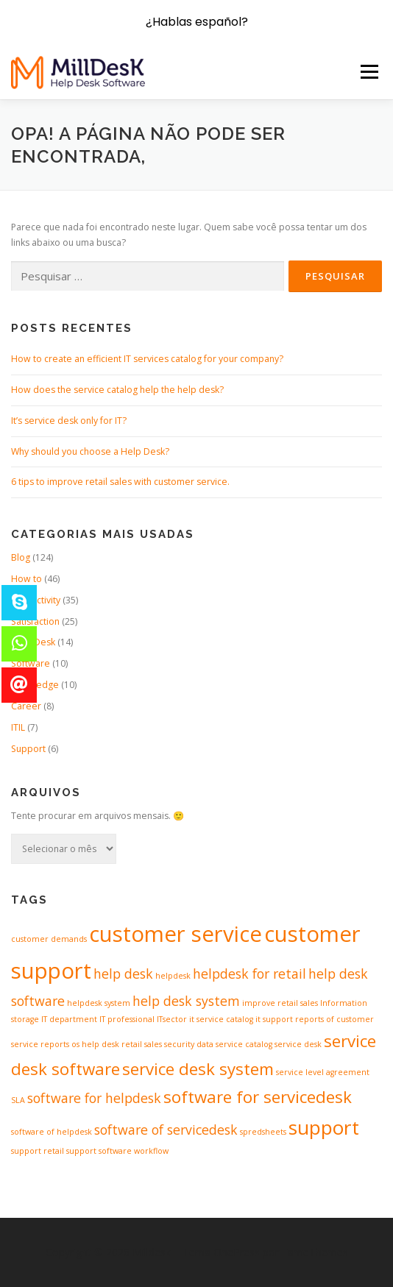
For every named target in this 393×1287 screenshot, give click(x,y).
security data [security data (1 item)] (188, 1044)
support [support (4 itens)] (323, 1127)
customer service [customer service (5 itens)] (175, 934)
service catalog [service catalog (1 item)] (244, 1044)
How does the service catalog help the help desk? (117, 389)
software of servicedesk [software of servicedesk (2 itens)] (166, 1129)
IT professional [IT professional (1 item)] (127, 1019)
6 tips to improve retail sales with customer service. (120, 481)
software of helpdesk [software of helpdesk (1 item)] (51, 1132)
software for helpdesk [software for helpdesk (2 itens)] (94, 1098)
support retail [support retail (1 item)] (37, 1151)
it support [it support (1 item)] (274, 1019)
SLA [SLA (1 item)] (18, 1100)
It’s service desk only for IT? (69, 420)
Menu (368, 71)
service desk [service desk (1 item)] (298, 1044)
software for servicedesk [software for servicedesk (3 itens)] (257, 1096)
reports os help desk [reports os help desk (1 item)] (79, 1044)
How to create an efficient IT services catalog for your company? (147, 358)
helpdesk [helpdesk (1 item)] (173, 976)
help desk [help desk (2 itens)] (123, 973)
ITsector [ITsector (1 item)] (172, 1019)
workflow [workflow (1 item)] (151, 1151)
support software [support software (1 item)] (99, 1151)
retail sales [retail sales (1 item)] (141, 1044)
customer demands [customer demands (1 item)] (49, 939)
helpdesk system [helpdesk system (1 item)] (98, 1003)
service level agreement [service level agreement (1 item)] (322, 1072)
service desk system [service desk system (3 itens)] (198, 1068)
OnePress (236, 1252)
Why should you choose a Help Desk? (90, 451)
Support (28, 748)
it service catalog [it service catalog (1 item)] (221, 1019)
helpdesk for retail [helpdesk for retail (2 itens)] (249, 973)
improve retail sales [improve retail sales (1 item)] (280, 1003)
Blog (20, 557)
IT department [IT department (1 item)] (69, 1019)
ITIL (18, 727)
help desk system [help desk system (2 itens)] (186, 1001)
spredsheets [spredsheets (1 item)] (263, 1132)
